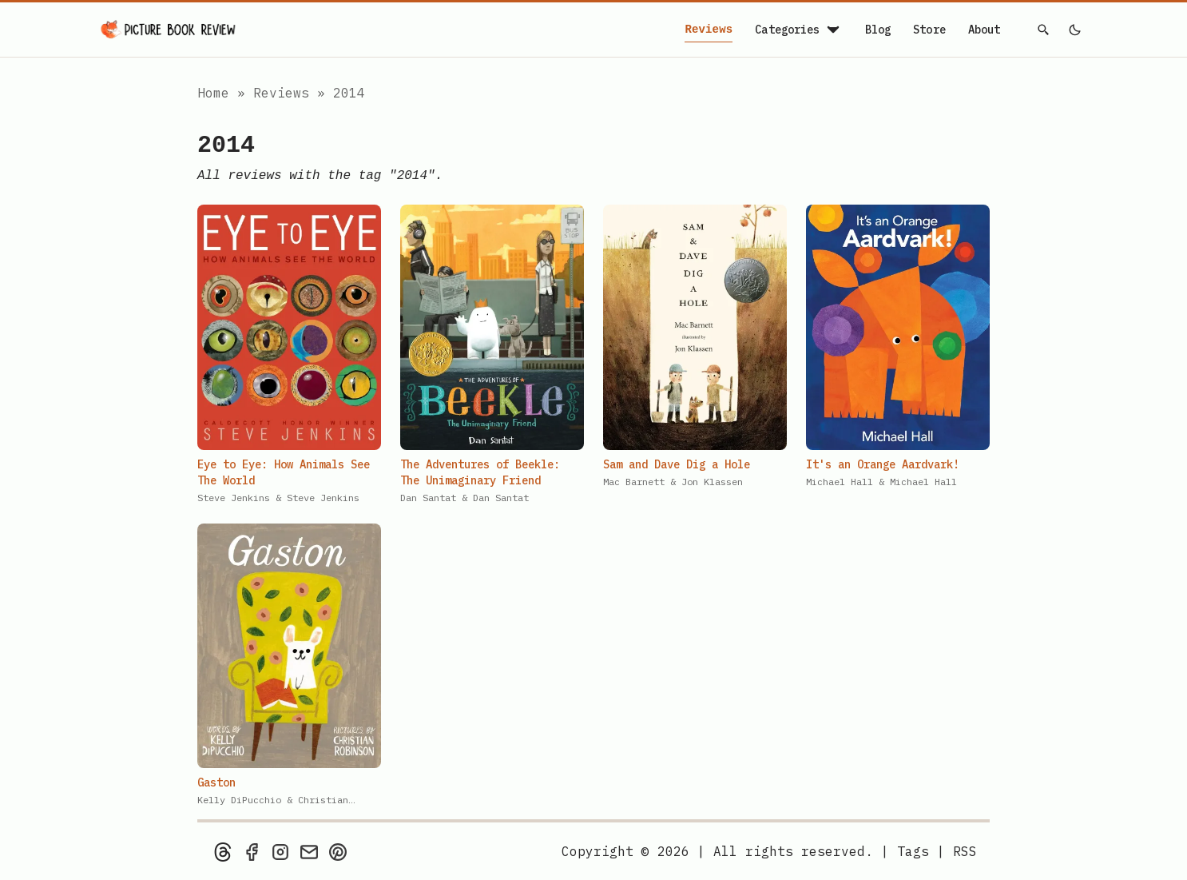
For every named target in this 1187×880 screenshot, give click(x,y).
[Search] (1044, 29)
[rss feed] (965, 851)
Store (929, 29)
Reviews (708, 30)
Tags (913, 851)
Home (213, 93)
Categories (798, 29)
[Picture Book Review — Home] (168, 30)
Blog (878, 29)
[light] (1074, 29)
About (984, 29)
